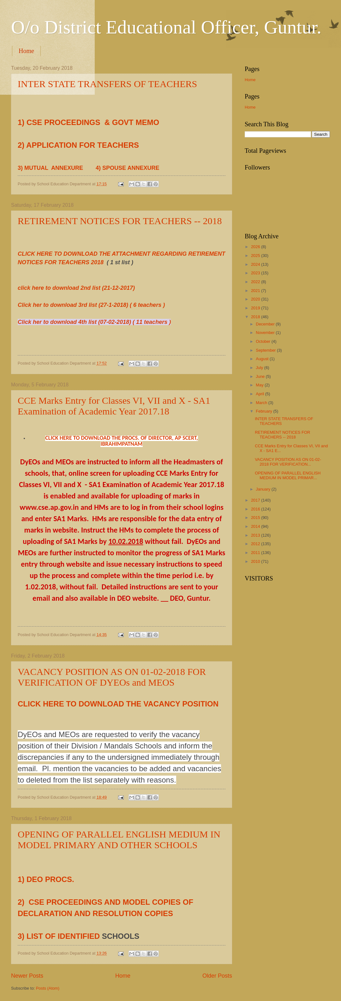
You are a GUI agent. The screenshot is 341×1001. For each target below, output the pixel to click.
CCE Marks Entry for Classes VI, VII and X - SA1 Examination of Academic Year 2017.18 (114, 405)
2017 (256, 500)
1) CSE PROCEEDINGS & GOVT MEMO (88, 122)
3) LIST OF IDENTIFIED (60, 936)
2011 (256, 552)
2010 (256, 561)
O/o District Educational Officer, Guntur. (166, 27)
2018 (256, 316)
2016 (256, 509)
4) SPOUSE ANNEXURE (128, 168)
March (262, 402)
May (260, 385)
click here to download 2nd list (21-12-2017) (76, 288)
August (263, 358)
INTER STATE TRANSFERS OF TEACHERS (107, 84)
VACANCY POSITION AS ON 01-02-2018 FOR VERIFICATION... (288, 462)
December (266, 324)
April (260, 393)
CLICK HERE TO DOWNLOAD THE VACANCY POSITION (118, 704)
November (266, 332)
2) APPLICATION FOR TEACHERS (78, 145)
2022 (256, 281)
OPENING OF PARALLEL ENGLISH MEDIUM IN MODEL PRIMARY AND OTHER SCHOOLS (119, 839)
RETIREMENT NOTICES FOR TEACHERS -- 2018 (120, 221)
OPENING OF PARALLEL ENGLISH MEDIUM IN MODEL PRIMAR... (287, 475)
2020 (256, 299)
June (261, 376)
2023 (256, 273)
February (264, 411)
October (263, 341)
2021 (256, 290)
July (260, 367)
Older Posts (217, 976)
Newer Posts (27, 976)
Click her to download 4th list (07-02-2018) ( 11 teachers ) (94, 322)
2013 (256, 535)
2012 (256, 543)
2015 (256, 517)
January (263, 489)
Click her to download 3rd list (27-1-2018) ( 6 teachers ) (91, 305)
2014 (256, 526)
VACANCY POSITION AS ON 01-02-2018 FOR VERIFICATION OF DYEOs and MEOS (112, 677)
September (266, 350)
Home (26, 50)
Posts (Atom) (47, 988)
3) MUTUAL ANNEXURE (52, 168)
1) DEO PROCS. (46, 879)
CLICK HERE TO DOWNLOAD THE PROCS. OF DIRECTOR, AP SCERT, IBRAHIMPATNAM (121, 440)
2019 (256, 308)
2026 (256, 246)
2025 (256, 255)
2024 (256, 264)
